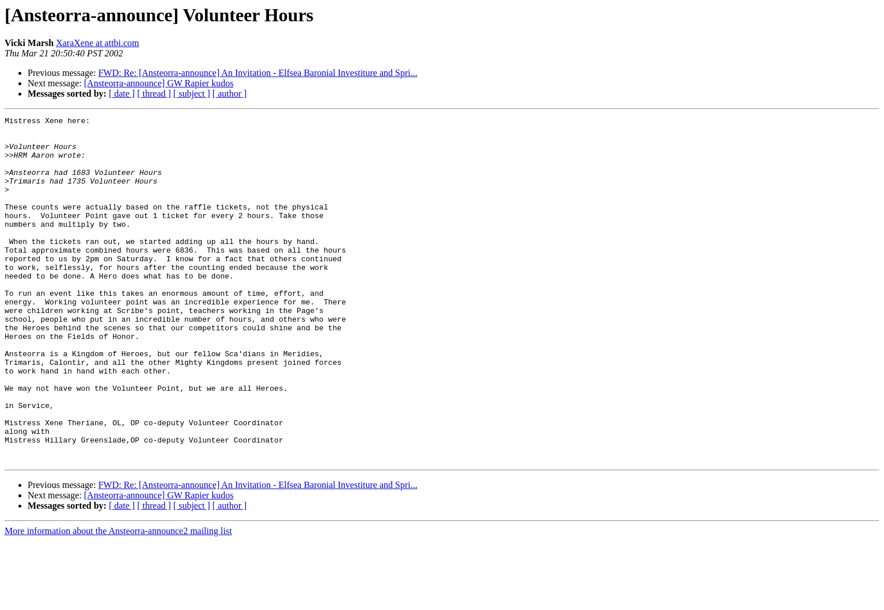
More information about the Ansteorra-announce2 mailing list (118, 600)
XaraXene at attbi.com (97, 43)
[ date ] (122, 93)
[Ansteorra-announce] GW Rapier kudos (159, 83)
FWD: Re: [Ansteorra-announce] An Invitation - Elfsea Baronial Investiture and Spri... (258, 73)
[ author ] (230, 93)
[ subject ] (191, 93)
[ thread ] (154, 93)
